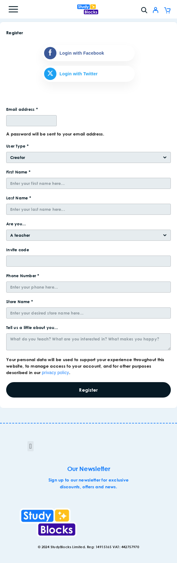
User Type (17, 146)
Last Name (18, 197)
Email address (22, 109)
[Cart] (167, 11)
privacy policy (55, 372)
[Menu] (13, 9)
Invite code (18, 249)
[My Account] (155, 11)
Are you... (16, 223)
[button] (30, 446)
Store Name (19, 301)
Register (88, 390)
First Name (18, 171)
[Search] (144, 10)
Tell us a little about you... (33, 327)
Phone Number (22, 275)
